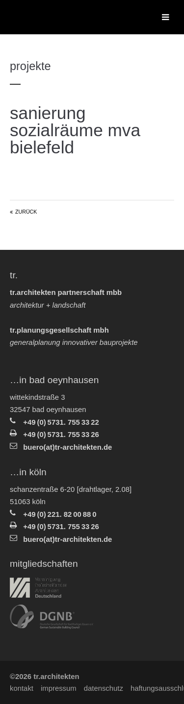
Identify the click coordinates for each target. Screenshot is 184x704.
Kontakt (21, 688)
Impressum (59, 688)
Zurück (26, 212)
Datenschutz (103, 688)
